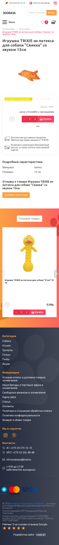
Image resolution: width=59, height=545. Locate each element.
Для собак (24, 29)
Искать (51, 13)
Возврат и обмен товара (16, 420)
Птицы (6, 354)
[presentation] (2, 274)
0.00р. (53, 22)
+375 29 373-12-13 (17, 3)
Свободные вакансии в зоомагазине (24, 392)
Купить (47, 118)
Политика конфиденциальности (21, 415)
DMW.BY (41, 534)
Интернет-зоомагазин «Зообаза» (27, 503)
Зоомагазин (8, 29)
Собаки (6, 341)
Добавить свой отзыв (16, 195)
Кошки (6, 345)
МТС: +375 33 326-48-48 (20, 452)
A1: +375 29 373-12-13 (19, 447)
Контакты (8, 406)
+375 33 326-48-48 (41, 3)
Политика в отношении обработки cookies (27, 410)
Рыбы (6, 359)
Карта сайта (9, 397)
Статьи (6, 401)
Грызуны (7, 350)
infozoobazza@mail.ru (18, 459)
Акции (6, 363)
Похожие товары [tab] (29, 218)
